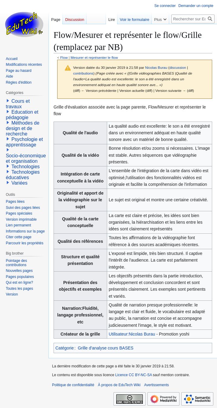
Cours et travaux (18, 104)
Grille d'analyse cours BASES (105, 348)
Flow (64, 57)
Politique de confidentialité (73, 385)
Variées (20, 183)
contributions (83, 73)
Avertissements (156, 385)
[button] (8, 101)
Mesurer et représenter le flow (94, 57)
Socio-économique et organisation (26, 158)
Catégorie (64, 348)
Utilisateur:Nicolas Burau (132, 334)
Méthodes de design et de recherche (22, 128)
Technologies (26, 166)
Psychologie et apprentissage (24, 142)
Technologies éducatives (23, 174)
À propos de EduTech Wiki (119, 385)
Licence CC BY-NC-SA (133, 375)
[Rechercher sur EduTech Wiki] (193, 19)
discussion (177, 67)
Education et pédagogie (22, 114)
